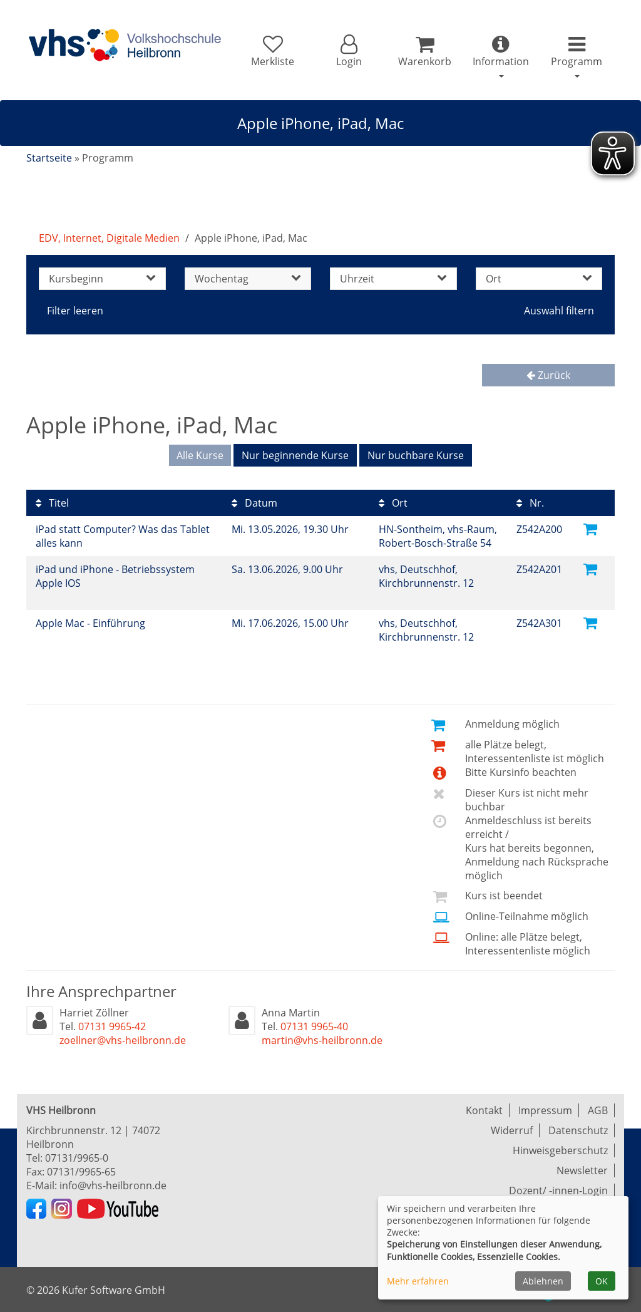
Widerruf (512, 1130)
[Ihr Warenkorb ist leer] (425, 51)
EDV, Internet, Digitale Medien (109, 238)
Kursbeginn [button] (102, 279)
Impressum (545, 1110)
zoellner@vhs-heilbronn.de (122, 1040)
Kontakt (484, 1110)
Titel (52, 503)
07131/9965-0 (76, 1158)
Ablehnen (543, 1281)
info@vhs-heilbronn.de (113, 1185)
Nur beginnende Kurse (295, 455)
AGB (598, 1110)
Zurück (548, 375)
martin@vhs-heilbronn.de (322, 1040)
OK (601, 1281)
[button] (348, 51)
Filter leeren (75, 311)
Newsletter (582, 1170)
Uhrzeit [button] (393, 279)
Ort (393, 503)
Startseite (49, 158)
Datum (254, 503)
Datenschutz (578, 1130)
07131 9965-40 (314, 1026)
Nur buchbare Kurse (415, 455)
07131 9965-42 (112, 1026)
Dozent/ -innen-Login (558, 1190)
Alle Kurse (200, 455)
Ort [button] (539, 279)
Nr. (530, 503)
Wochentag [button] (248, 279)
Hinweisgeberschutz (560, 1150)
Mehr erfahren (418, 1281)
